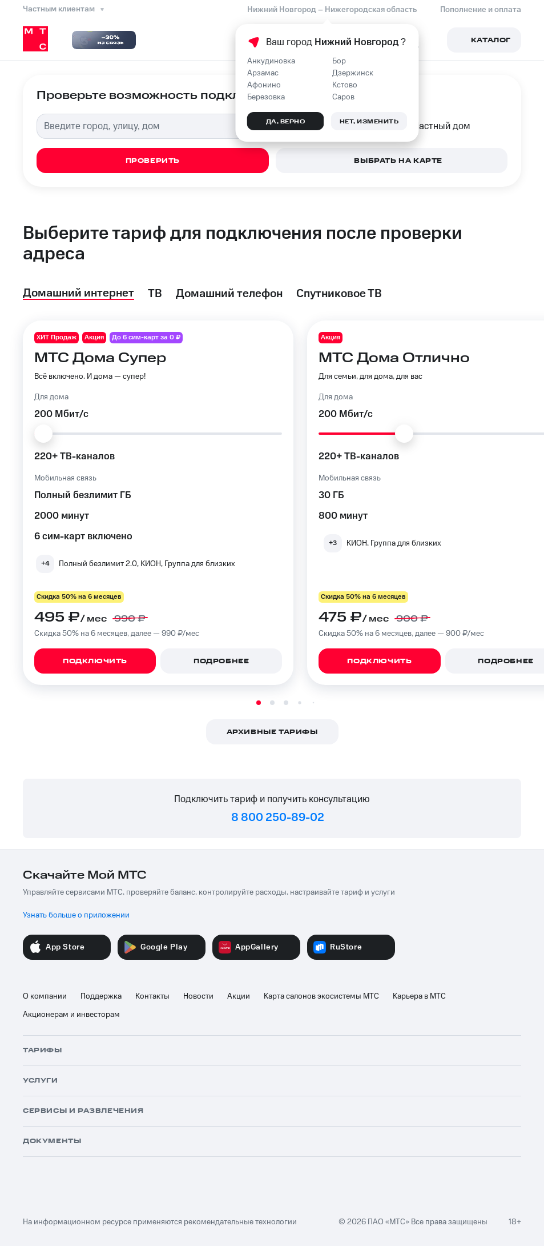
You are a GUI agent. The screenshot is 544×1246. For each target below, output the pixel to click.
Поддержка (101, 996)
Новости (198, 996)
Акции (238, 996)
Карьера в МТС (419, 996)
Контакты (152, 996)
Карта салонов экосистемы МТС (321, 996)
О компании (45, 996)
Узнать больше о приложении (76, 915)
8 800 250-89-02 (277, 817)
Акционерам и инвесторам (71, 1014)
